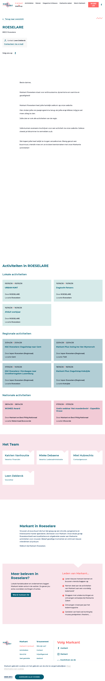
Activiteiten (29, 3)
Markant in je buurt (27, 646)
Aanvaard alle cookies (29, 677)
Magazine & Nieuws (50, 3)
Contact (40, 650)
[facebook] (101, 5)
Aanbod (40, 658)
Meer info (8, 677)
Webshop (18, 6)
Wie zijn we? (41, 646)
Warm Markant (79, 3)
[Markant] (7, 5)
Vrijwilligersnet (42, 654)
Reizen (38, 3)
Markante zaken (66, 3)
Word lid (23, 654)
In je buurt (19, 3)
